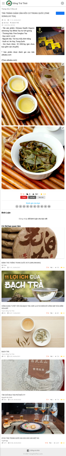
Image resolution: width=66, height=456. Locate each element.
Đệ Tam (6, 23)
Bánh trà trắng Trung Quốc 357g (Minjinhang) (21, 263)
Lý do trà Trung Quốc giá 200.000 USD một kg (20, 438)
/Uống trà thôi (33, 450)
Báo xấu (41, 197)
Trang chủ (5, 9)
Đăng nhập (23, 219)
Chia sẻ (14, 9)
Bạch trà (5, 352)
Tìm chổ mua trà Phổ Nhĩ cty (13, 395)
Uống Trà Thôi (19, 3)
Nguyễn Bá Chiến (7, 397)
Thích (24, 197)
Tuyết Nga (5, 441)
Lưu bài (32, 197)
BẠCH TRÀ (15, 23)
